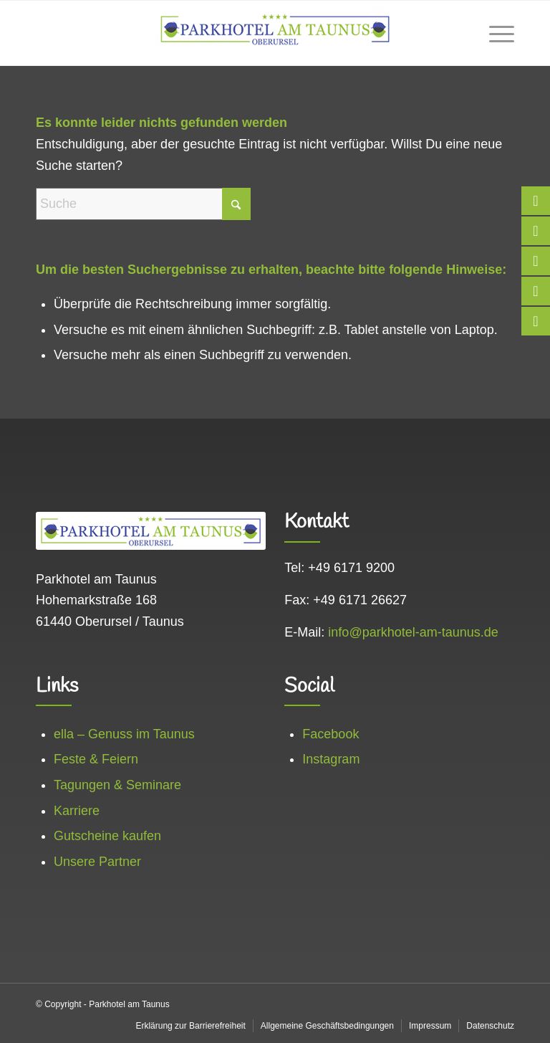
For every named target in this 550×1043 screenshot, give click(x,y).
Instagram (331, 759)
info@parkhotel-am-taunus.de (413, 632)
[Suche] (143, 204)
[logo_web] (275, 33)
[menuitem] (494, 33)
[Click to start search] (236, 204)
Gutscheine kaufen (107, 836)
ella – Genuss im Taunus (124, 734)
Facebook (330, 734)
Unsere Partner (97, 861)
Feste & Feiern (96, 759)
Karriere (77, 811)
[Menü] (494, 33)
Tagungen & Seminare (117, 785)
